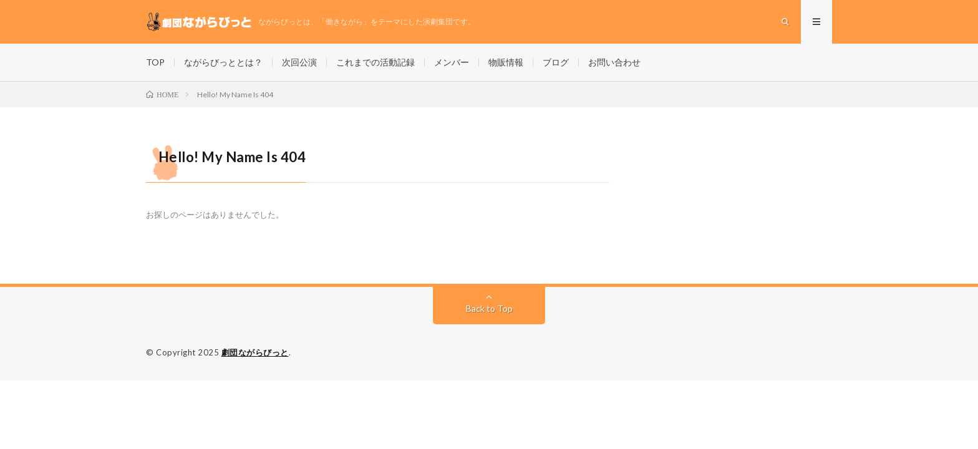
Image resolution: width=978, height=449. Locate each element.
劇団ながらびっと (255, 352)
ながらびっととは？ (223, 62)
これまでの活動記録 (375, 62)
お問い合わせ (614, 62)
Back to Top (489, 308)
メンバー (451, 62)
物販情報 (505, 62)
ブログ (556, 62)
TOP (155, 62)
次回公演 (299, 62)
